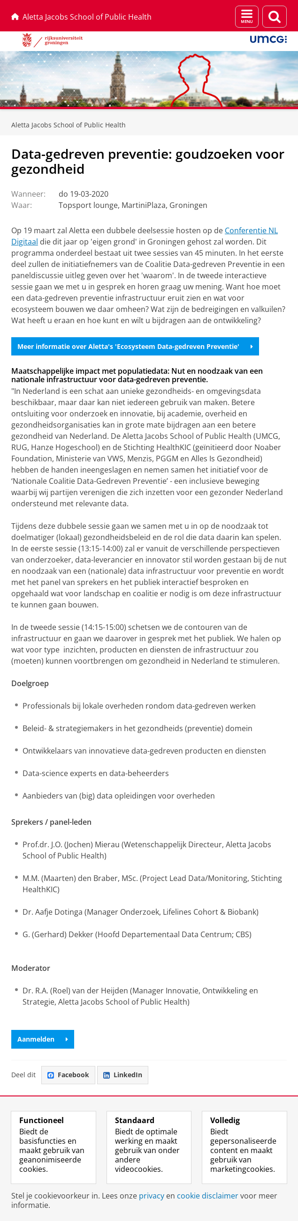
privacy (151, 1196)
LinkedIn (122, 1074)
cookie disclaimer (207, 1196)
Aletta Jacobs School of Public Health (81, 17)
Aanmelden (42, 1039)
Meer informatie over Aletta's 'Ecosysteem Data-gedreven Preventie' (135, 346)
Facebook (68, 1074)
